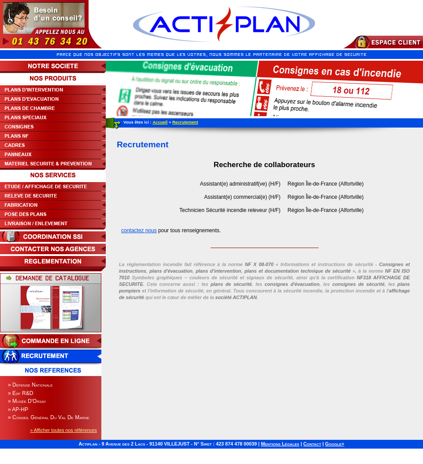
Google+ (335, 443)
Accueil (159, 122)
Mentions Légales (280, 443)
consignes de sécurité (358, 284)
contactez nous (139, 230)
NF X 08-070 (259, 264)
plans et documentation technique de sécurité (298, 271)
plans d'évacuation (171, 271)
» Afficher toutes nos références (63, 430)
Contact (312, 443)
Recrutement (185, 122)
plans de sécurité (231, 284)
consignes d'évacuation (291, 284)
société (235, 297)
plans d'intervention (218, 271)
